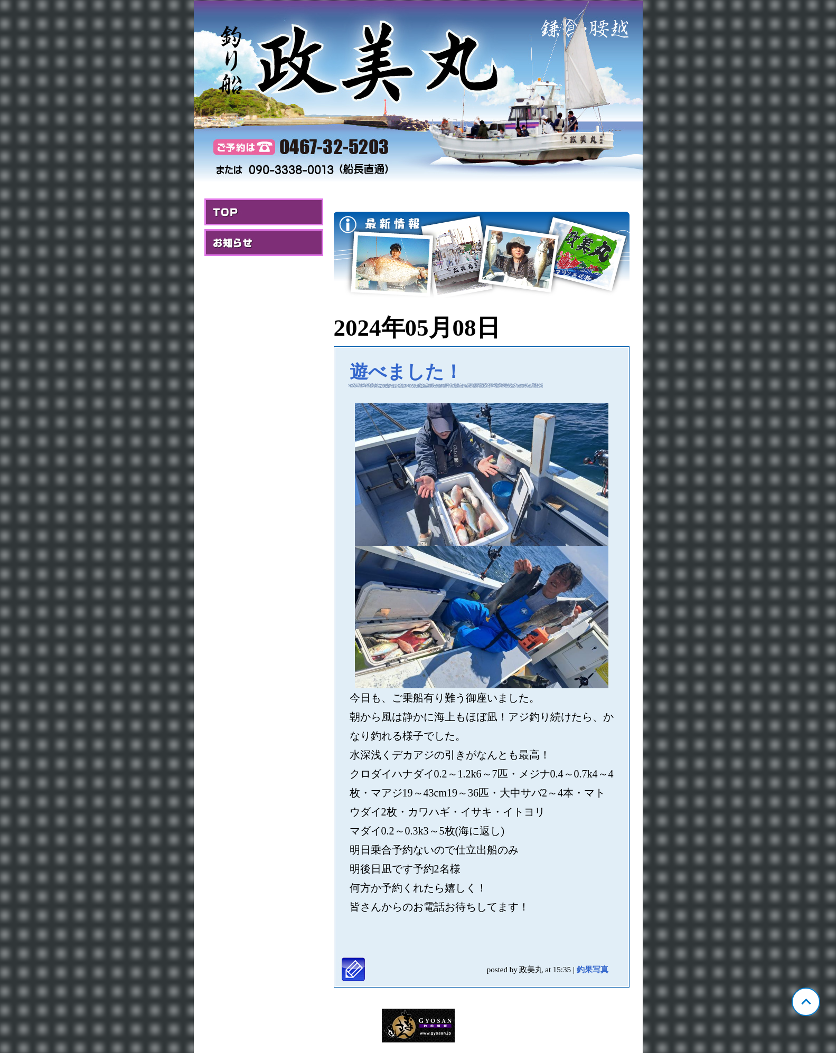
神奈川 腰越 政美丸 (418, 93)
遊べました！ (406, 372)
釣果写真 (592, 969)
